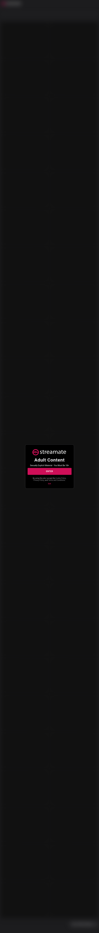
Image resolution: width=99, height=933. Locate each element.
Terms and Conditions (56, 480)
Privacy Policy (38, 480)
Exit (49, 484)
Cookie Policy (61, 478)
